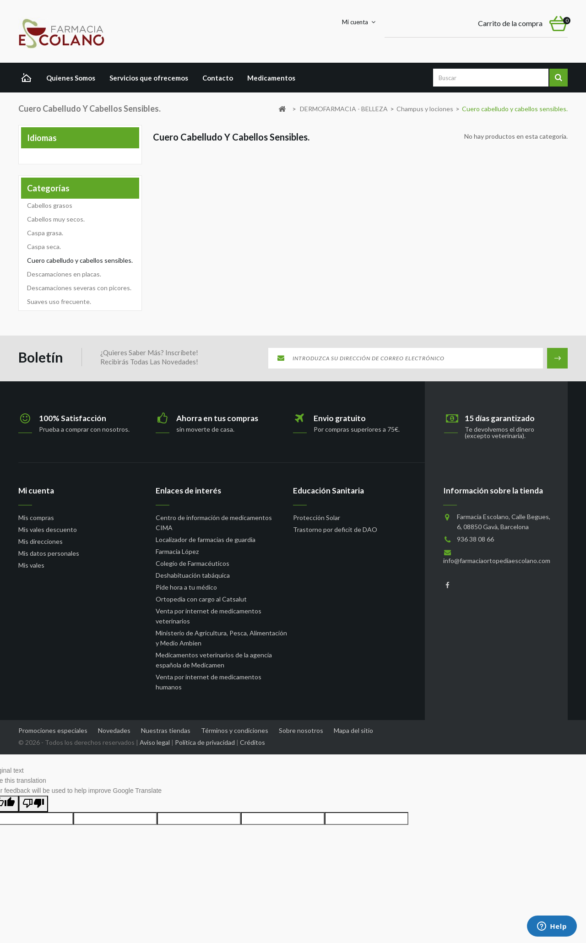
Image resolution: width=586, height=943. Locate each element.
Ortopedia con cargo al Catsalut (201, 599)
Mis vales (31, 565)
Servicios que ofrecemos (148, 78)
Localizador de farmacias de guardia (205, 539)
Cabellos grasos (49, 205)
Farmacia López (177, 551)
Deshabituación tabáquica (193, 575)
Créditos (252, 742)
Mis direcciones (40, 541)
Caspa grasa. (45, 233)
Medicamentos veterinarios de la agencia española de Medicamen (214, 660)
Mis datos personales (48, 553)
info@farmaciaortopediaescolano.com (496, 560)
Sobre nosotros (302, 730)
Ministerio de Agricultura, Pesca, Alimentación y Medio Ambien (221, 638)
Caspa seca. (44, 246)
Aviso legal (155, 742)
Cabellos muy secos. (56, 219)
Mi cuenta (36, 490)
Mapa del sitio (353, 730)
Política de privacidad (205, 742)
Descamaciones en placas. (64, 274)
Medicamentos (271, 78)
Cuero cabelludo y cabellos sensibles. (80, 260)
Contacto (217, 78)
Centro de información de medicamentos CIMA (214, 522)
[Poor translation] (33, 804)
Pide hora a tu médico (186, 587)
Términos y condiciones (235, 730)
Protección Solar (316, 517)
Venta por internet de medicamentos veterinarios (208, 616)
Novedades (115, 730)
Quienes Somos (70, 78)
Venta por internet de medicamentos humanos (208, 682)
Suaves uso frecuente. (59, 301)
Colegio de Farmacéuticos (192, 563)
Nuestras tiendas (166, 730)
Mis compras (36, 517)
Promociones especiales (53, 730)
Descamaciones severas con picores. (79, 288)
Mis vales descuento (47, 529)
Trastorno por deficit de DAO (335, 529)
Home (28, 79)
